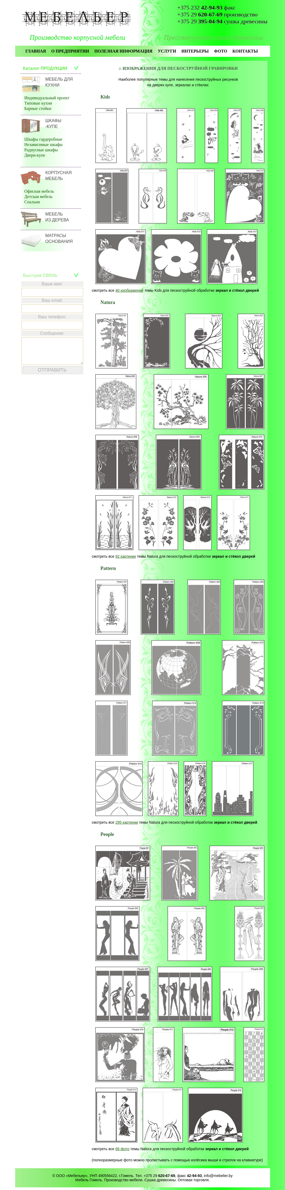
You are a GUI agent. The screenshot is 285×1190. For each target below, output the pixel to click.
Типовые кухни (38, 103)
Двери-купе (34, 155)
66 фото (122, 1149)
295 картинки (126, 822)
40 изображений (129, 290)
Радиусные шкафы (41, 150)
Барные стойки (37, 108)
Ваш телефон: (52, 317)
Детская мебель (38, 196)
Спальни (32, 202)
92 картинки (125, 556)
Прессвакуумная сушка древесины (213, 37)
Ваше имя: (52, 284)
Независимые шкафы (43, 144)
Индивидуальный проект (47, 98)
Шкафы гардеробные (43, 139)
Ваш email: (52, 300)
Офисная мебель (39, 191)
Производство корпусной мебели (77, 37)
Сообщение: (52, 333)
